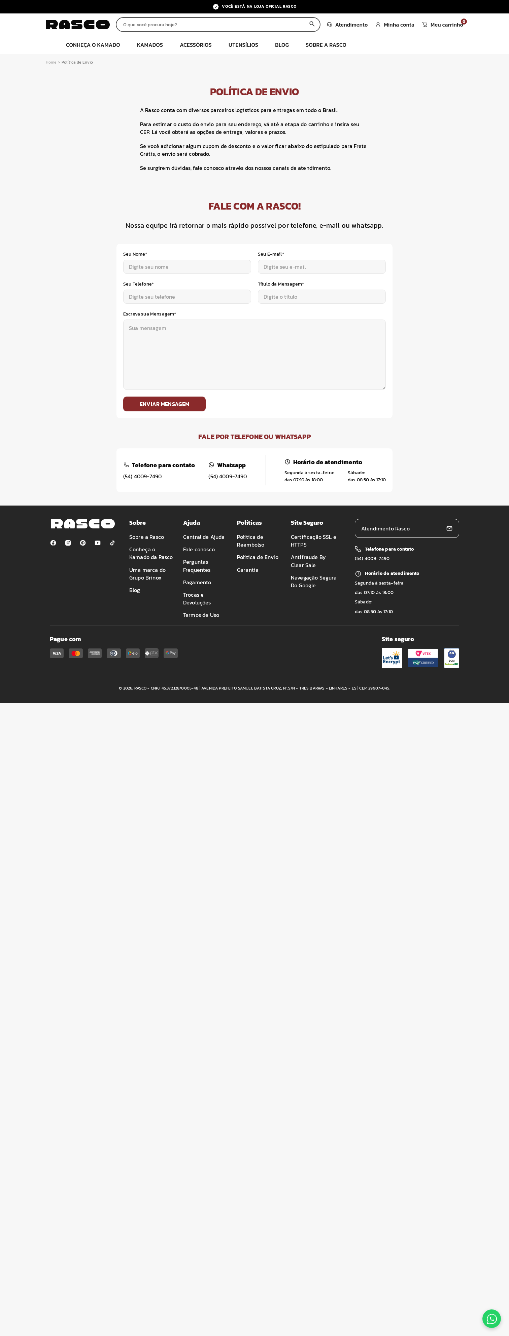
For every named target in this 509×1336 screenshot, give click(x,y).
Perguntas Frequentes (197, 565)
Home (51, 62)
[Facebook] (53, 543)
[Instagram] (68, 543)
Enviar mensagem (165, 404)
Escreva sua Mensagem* (149, 314)
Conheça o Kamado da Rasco (151, 553)
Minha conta (395, 25)
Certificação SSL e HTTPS (313, 541)
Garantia (248, 570)
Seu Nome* (135, 254)
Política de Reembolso (250, 541)
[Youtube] (97, 543)
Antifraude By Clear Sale (308, 561)
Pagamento (197, 582)
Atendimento (347, 25)
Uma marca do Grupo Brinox (147, 574)
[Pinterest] (82, 543)
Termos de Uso (201, 615)
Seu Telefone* (138, 284)
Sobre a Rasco (146, 537)
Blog (134, 590)
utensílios (243, 45)
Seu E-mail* (271, 254)
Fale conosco (199, 549)
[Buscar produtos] (210, 24)
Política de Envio (257, 557)
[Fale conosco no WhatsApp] (491, 1318)
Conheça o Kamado (93, 45)
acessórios (196, 45)
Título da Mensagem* (281, 284)
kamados (150, 45)
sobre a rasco (326, 45)
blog (282, 45)
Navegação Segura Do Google (314, 581)
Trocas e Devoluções (197, 598)
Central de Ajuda (204, 537)
